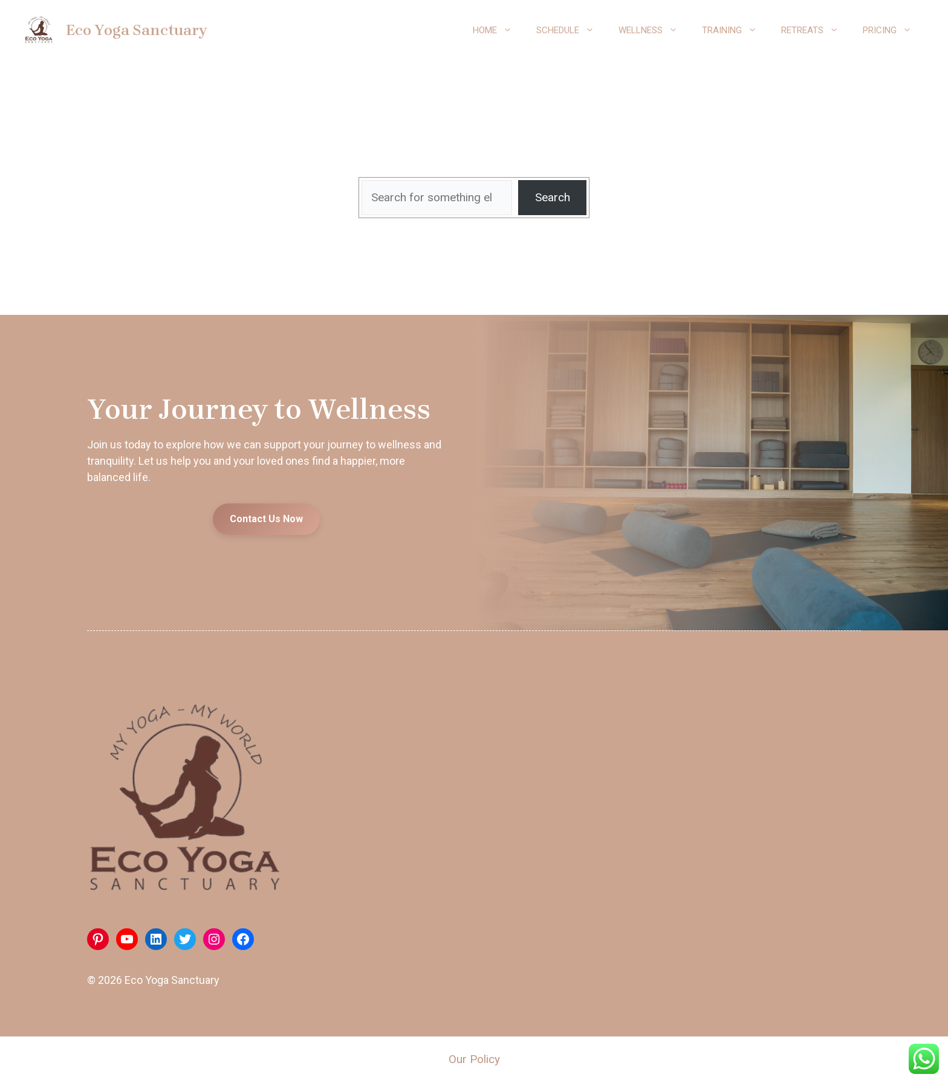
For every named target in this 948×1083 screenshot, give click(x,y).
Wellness (654, 30)
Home (498, 30)
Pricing (893, 30)
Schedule (571, 30)
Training (735, 30)
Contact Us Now (266, 519)
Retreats (816, 30)
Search (552, 197)
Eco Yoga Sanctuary (136, 30)
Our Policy (474, 1059)
